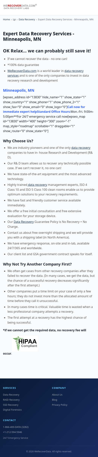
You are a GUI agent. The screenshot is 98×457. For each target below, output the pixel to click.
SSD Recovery (10, 404)
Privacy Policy (59, 404)
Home (6, 19)
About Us (57, 394)
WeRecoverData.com (21, 71)
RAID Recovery (11, 399)
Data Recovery (27, 19)
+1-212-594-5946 (12, 432)
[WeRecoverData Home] (21, 7)
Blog (54, 399)
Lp (14, 19)
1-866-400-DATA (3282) (16, 427)
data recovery (80, 148)
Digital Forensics (12, 409)
